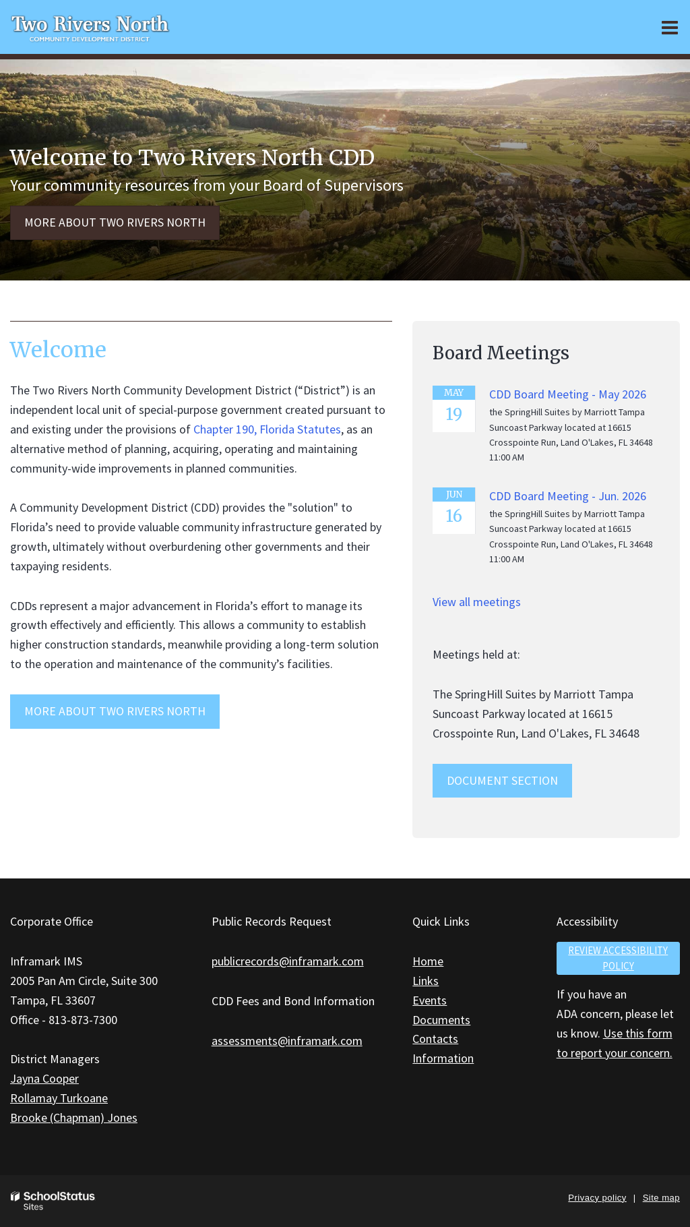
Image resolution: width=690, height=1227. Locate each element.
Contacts (435, 1038)
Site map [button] (661, 1198)
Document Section (502, 780)
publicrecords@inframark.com (288, 961)
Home (427, 961)
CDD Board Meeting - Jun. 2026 (567, 496)
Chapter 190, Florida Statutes (267, 429)
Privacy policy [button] (597, 1198)
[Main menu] (670, 27)
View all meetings (477, 601)
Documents (441, 1019)
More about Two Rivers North (115, 222)
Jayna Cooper (44, 1078)
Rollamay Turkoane (59, 1098)
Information (443, 1058)
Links (425, 980)
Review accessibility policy (618, 958)
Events (429, 1000)
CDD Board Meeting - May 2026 (567, 394)
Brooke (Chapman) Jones (73, 1117)
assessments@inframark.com (287, 1040)
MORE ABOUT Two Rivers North (115, 711)
